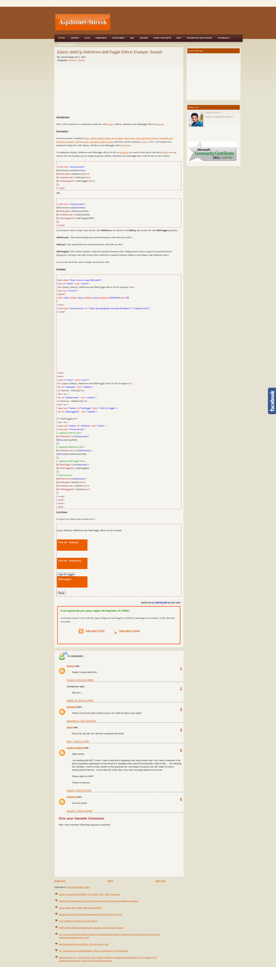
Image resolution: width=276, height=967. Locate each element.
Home (61, 38)
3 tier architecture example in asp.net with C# (78, 921)
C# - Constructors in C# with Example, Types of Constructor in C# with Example (93, 951)
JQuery (144, 38)
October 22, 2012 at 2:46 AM (80, 700)
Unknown (72, 707)
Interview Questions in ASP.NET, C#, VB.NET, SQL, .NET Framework (89, 894)
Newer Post (59, 881)
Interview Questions (199, 38)
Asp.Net (74, 38)
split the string (82, 141)
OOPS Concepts (162, 38)
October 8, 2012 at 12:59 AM (80, 680)
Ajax (87, 38)
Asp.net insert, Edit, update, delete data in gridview (80, 907)
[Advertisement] (177, 22)
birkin (70, 727)
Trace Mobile (66, 44)
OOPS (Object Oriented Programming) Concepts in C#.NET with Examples (91, 927)
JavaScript (118, 38)
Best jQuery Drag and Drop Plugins (141, 138)
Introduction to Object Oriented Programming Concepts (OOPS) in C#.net (90, 914)
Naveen (71, 666)
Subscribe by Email (125, 631)
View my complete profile (219, 117)
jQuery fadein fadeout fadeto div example (103, 138)
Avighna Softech (75, 748)
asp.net (160, 124)
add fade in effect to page (102, 141)
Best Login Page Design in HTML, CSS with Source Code (84, 944)
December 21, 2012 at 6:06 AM (81, 721)
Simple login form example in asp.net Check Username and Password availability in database (98, 901)
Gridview (101, 38)
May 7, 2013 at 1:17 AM (78, 741)
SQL (132, 38)
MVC (179, 38)
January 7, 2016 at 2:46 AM (79, 811)
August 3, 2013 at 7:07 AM (79, 790)
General (73, 60)
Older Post (160, 881)
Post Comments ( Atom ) (78, 887)
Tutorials (223, 38)
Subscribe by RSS (92, 631)
